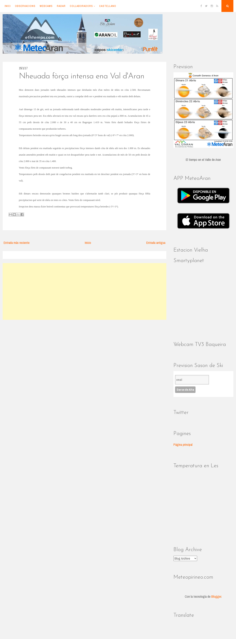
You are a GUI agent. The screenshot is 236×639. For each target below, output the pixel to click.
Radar (61, 6)
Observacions (25, 6)
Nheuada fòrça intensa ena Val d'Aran (81, 76)
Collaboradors (81, 6)
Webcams (46, 6)
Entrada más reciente (17, 242)
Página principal (182, 444)
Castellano (107, 6)
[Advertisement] (84, 291)
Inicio (88, 242)
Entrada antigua (155, 242)
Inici (8, 6)
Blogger (216, 596)
